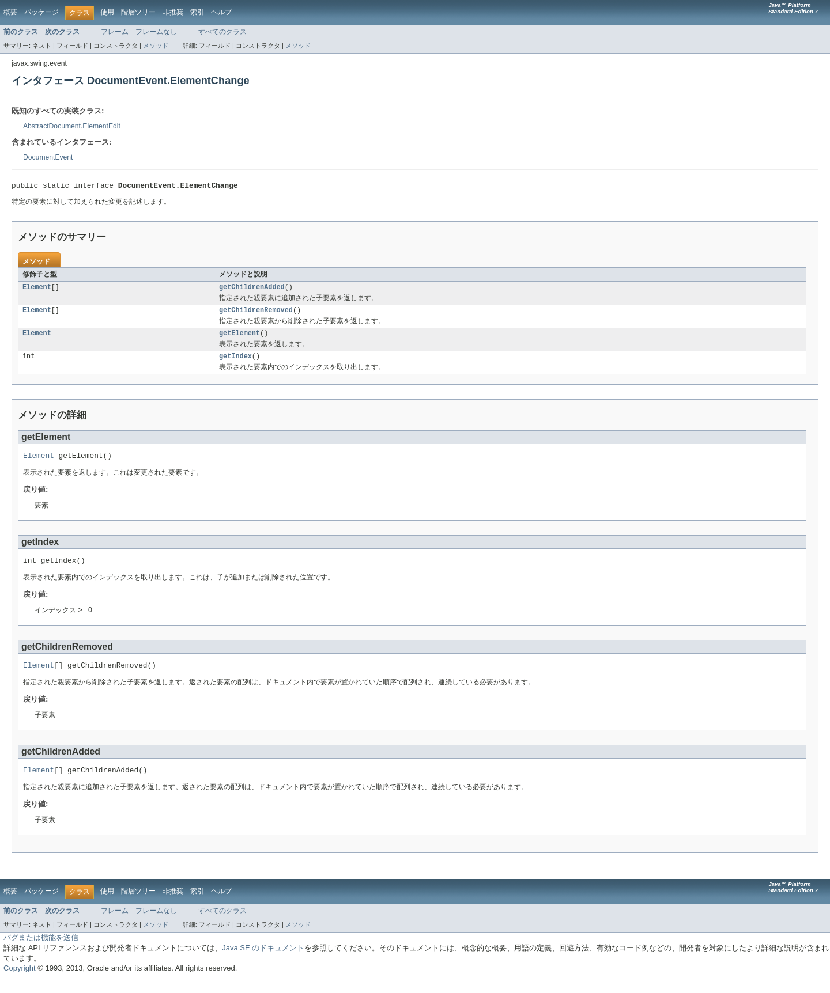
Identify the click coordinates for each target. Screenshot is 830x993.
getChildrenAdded (252, 289)
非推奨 (173, 12)
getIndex (235, 362)
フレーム (115, 32)
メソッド (155, 45)
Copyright (19, 981)
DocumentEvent (48, 157)
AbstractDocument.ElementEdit (71, 126)
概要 (10, 12)
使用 (107, 12)
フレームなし (156, 32)
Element (36, 289)
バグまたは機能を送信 (40, 950)
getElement (239, 338)
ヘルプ (221, 12)
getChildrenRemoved (256, 314)
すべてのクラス (222, 32)
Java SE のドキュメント (263, 961)
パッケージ (41, 12)
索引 (197, 12)
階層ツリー (138, 12)
